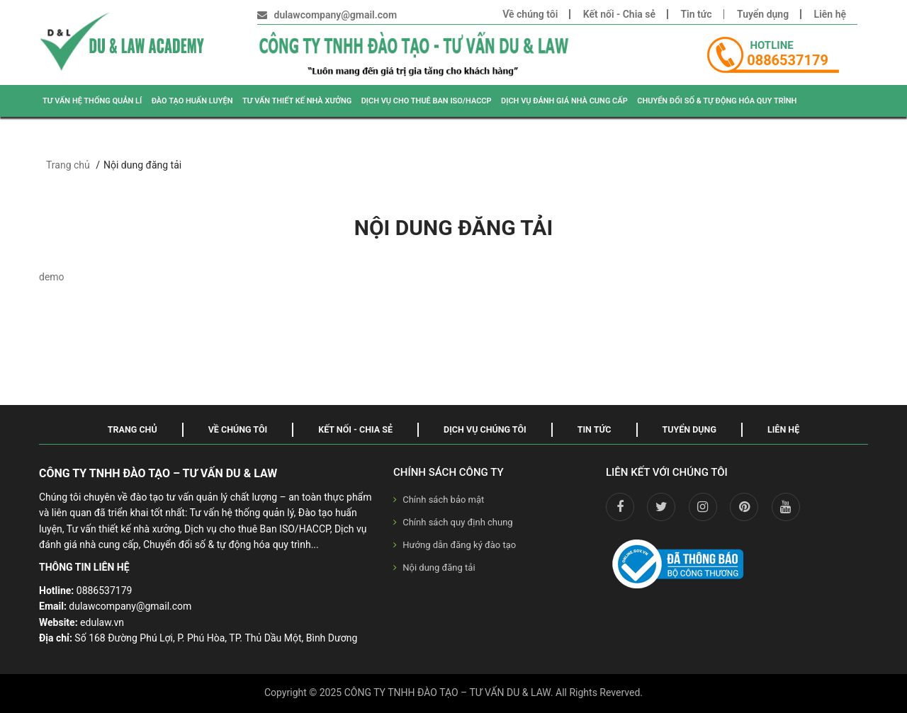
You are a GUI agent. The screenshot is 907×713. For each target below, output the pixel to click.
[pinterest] (744, 507)
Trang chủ (68, 165)
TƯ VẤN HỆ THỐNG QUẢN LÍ (92, 100)
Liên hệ (830, 14)
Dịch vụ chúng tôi (485, 429)
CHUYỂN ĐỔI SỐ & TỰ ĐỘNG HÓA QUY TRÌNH (716, 100)
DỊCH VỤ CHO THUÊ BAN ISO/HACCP (426, 100)
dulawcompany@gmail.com (336, 15)
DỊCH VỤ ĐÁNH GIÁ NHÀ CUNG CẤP (564, 100)
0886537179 (787, 60)
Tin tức (696, 14)
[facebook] (620, 507)
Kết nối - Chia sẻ (619, 14)
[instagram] (703, 507)
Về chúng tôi (530, 14)
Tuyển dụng (763, 14)
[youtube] (786, 507)
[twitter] (661, 507)
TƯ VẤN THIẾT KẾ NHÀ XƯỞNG (296, 100)
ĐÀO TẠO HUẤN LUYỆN (192, 100)
